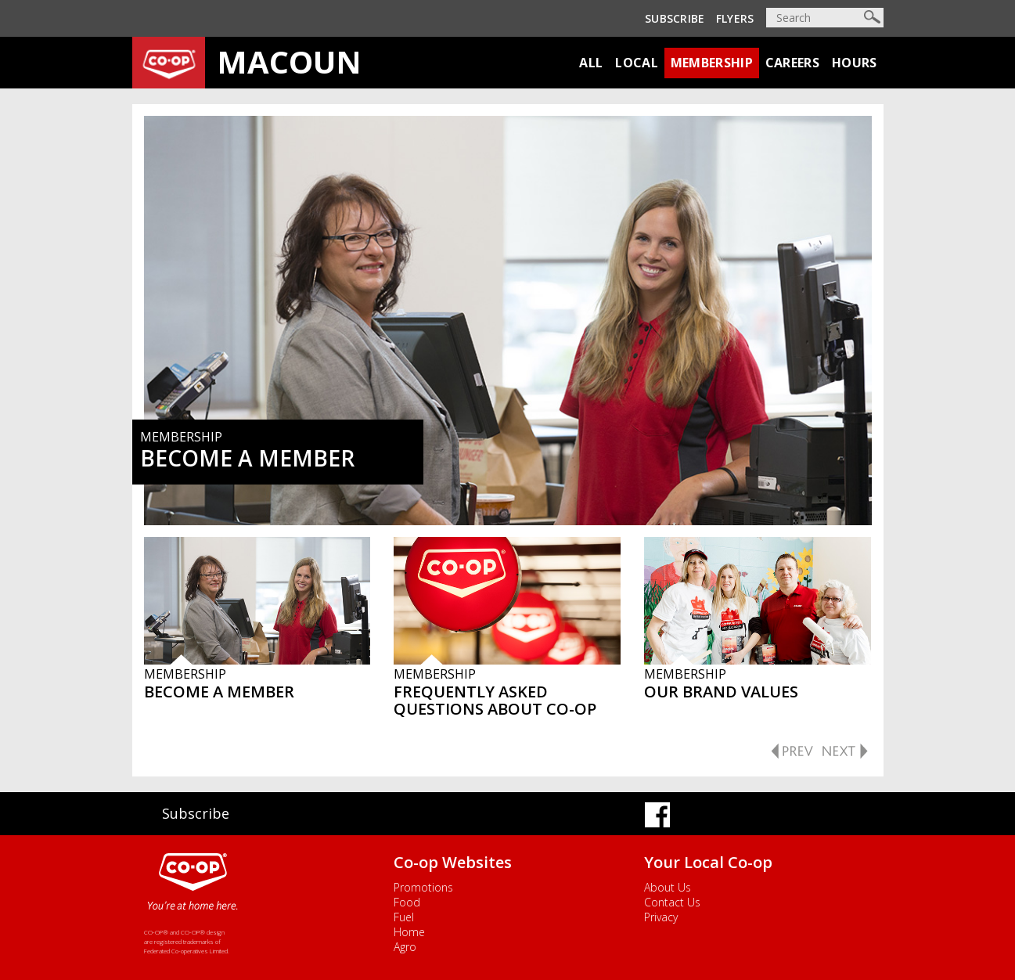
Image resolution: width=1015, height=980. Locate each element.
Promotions (423, 887)
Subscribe (675, 18)
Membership (712, 62)
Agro (405, 946)
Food (407, 902)
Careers (792, 62)
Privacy (661, 917)
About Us (667, 887)
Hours (854, 62)
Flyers (735, 18)
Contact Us (672, 902)
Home (409, 931)
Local (636, 62)
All (591, 62)
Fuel (404, 917)
